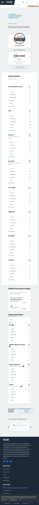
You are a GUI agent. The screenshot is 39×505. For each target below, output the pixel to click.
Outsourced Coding (13, 17)
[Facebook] (7, 461)
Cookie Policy (13, 500)
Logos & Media (6, 480)
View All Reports (26, 411)
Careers (4, 474)
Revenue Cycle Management (15, 15)
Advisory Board (6, 471)
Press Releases (6, 477)
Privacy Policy (16, 503)
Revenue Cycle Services (14, 16)
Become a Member (32, 6)
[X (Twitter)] (11, 461)
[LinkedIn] (4, 461)
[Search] (31, 2)
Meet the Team (6, 469)
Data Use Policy (7, 503)
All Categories (12, 14)
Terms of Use (25, 503)
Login (6, 6)
